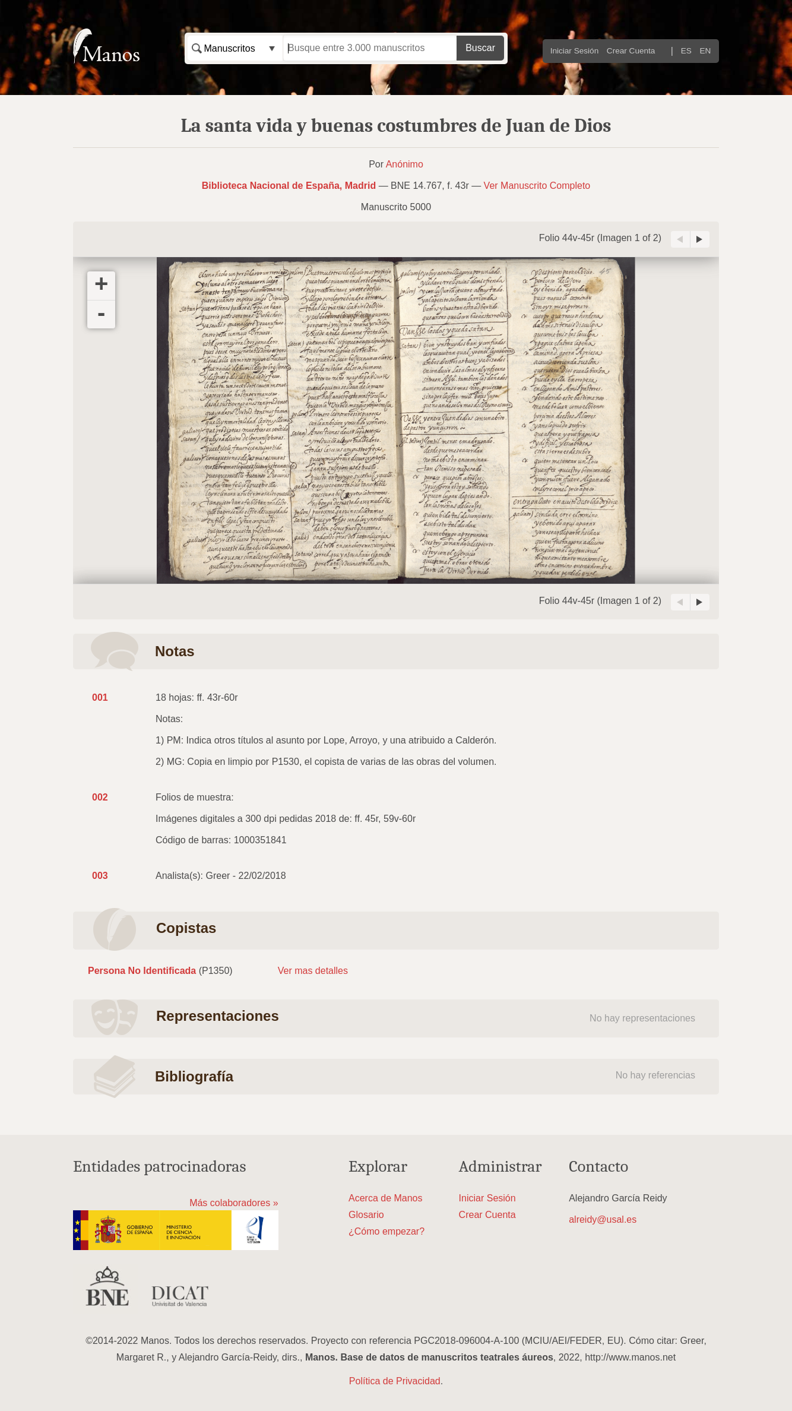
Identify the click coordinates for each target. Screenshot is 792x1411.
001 (100, 697)
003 (100, 876)
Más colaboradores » (233, 1203)
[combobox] (235, 48)
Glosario (366, 1215)
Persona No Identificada (142, 971)
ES (686, 50)
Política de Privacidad (395, 1381)
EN (705, 50)
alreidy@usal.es (602, 1219)
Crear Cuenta (631, 50)
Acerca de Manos (386, 1198)
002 (100, 797)
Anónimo (404, 164)
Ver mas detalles (313, 971)
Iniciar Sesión (574, 50)
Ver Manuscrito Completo (537, 186)
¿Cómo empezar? (386, 1231)
